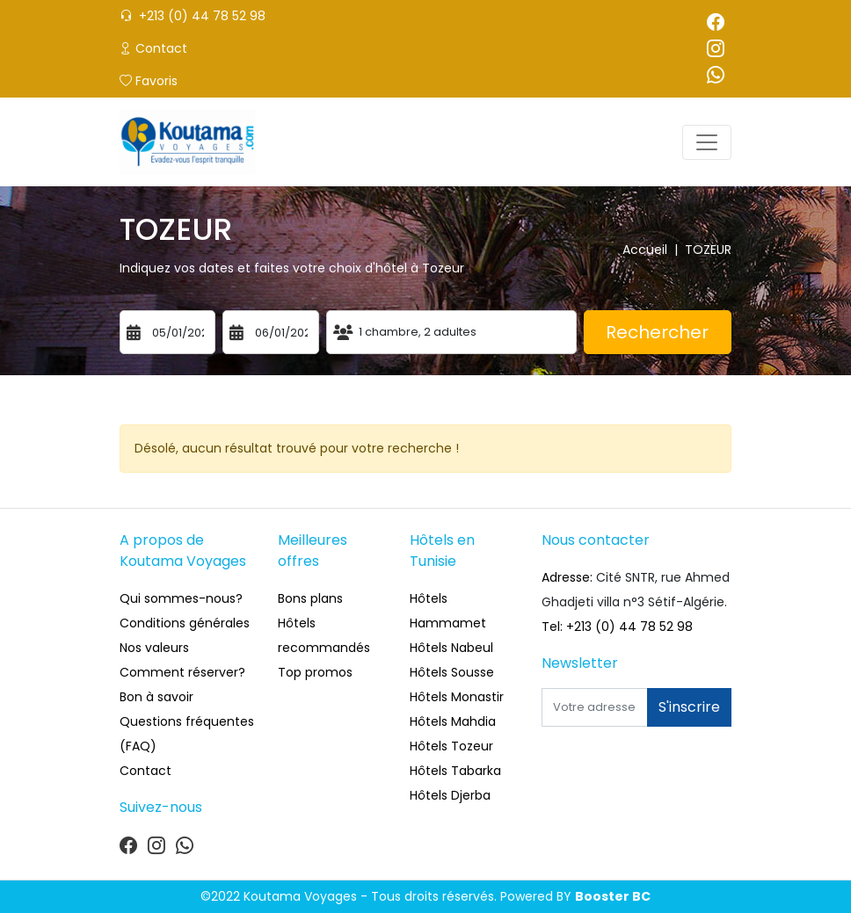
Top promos (315, 672)
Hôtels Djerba (450, 795)
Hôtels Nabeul (451, 647)
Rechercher (657, 332)
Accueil (653, 249)
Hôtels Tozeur (451, 746)
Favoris (149, 81)
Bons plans (310, 598)
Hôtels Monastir (457, 697)
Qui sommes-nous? (181, 598)
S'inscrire (689, 707)
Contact (153, 48)
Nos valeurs (154, 647)
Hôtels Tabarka (455, 770)
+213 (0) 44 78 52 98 (192, 16)
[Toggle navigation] (706, 142)
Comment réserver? (182, 672)
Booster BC (613, 896)
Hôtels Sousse (452, 672)
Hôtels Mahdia (453, 721)
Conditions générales (185, 623)
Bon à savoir (156, 697)
